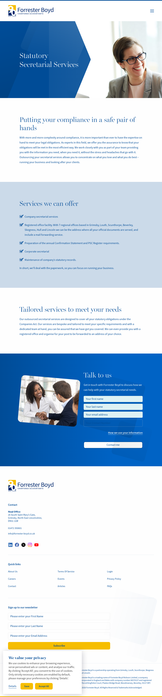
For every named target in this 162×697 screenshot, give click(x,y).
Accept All (44, 686)
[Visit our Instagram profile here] (30, 544)
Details (12, 686)
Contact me (113, 445)
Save (26, 686)
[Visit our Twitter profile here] (23, 544)
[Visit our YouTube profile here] (36, 544)
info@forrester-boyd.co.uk (21, 533)
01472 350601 (15, 528)
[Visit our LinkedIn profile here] (10, 544)
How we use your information (125, 432)
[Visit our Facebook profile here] (17, 544)
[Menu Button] (152, 11)
